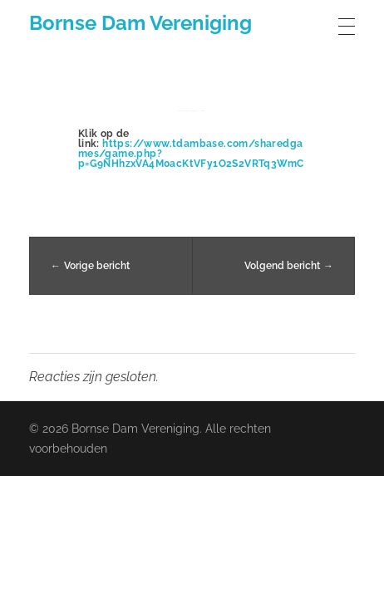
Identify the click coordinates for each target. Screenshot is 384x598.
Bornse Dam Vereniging (140, 23)
